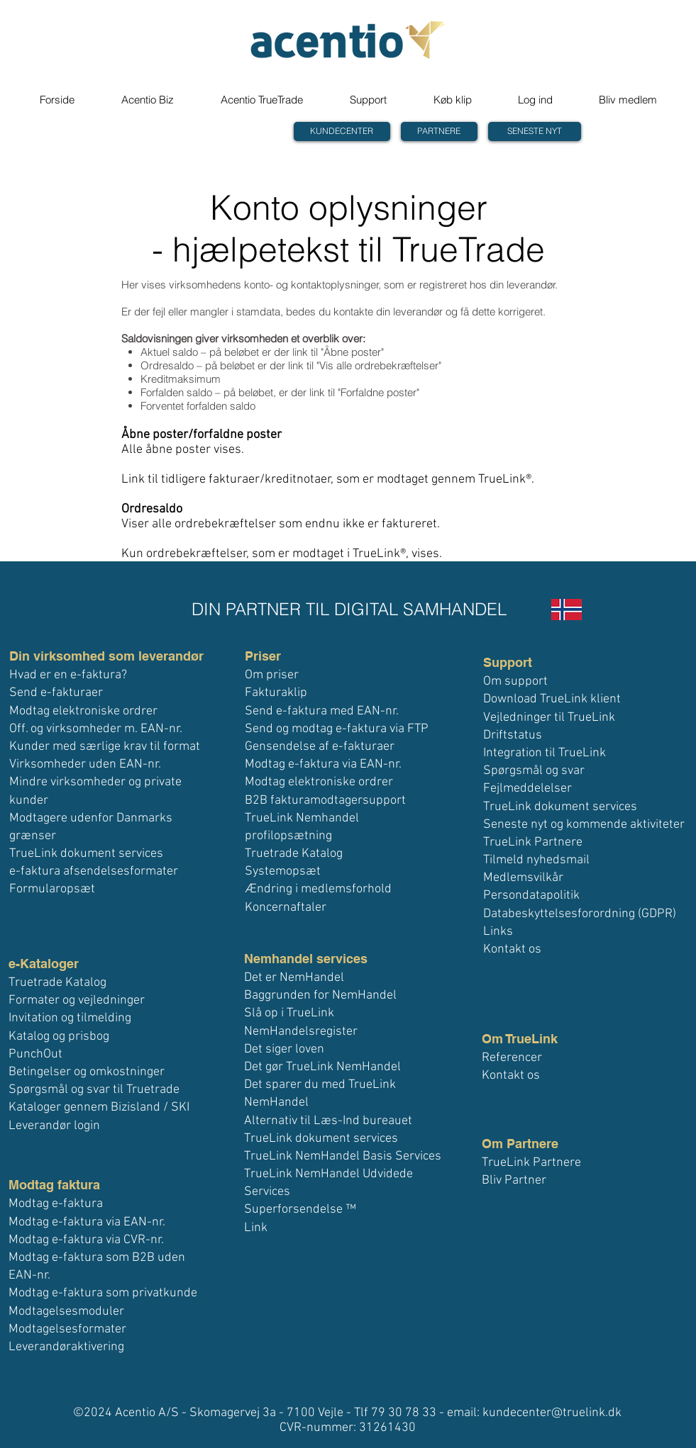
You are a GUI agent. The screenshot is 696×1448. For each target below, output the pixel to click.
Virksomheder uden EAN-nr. (85, 764)
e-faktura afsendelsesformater (93, 871)
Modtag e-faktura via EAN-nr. (87, 1222)
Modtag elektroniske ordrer (83, 711)
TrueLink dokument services (86, 853)
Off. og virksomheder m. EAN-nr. (95, 729)
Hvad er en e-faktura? (68, 675)
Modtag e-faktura (56, 1203)
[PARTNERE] (439, 131)
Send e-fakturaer (56, 692)
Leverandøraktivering (66, 1347)
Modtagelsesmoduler (66, 1311)
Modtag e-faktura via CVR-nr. (86, 1240)
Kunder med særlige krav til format (104, 746)
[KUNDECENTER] (342, 131)
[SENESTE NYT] (534, 131)
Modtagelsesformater (67, 1329)
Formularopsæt (52, 889)
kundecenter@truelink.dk (552, 1412)
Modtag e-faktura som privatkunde (103, 1293)
